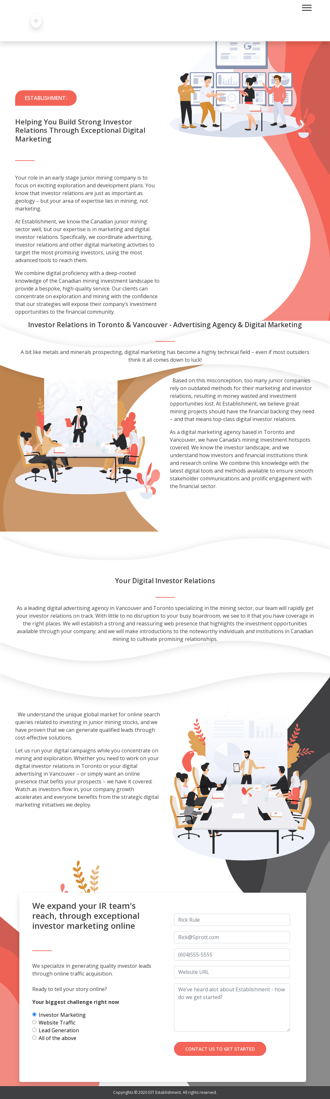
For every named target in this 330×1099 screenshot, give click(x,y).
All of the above (57, 1038)
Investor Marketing (62, 1014)
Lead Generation (59, 1030)
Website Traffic (57, 1022)
